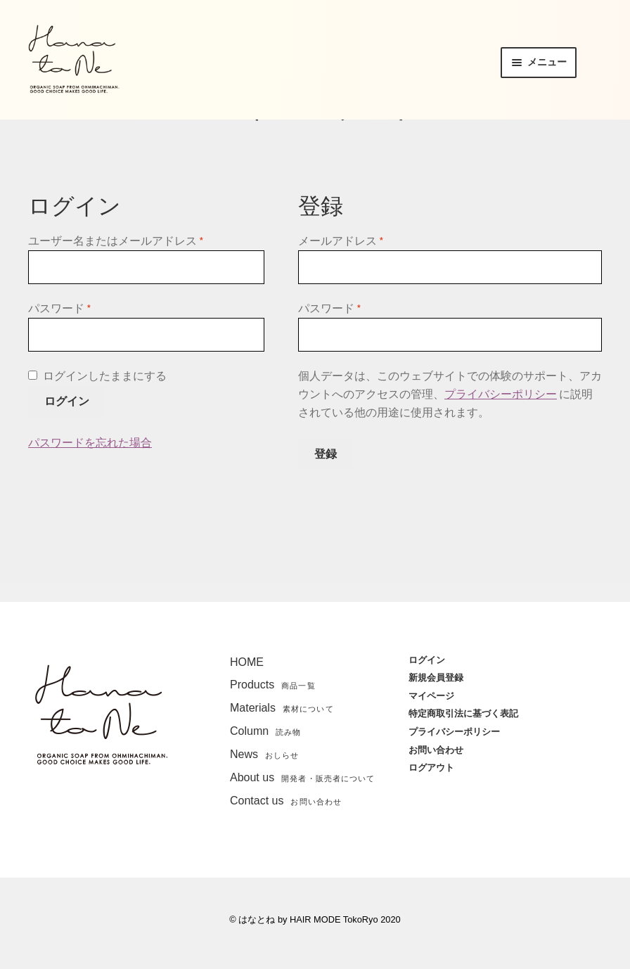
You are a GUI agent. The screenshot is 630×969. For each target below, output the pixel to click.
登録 (325, 454)
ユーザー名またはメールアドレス (116, 240)
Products (273, 685)
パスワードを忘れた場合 (90, 442)
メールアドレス (341, 240)
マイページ (431, 696)
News (265, 754)
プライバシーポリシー (500, 394)
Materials (282, 708)
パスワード (59, 308)
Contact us (286, 801)
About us (302, 777)
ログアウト (431, 767)
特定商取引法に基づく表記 (463, 713)
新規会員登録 (436, 677)
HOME (247, 662)
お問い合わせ (436, 750)
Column (266, 731)
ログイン (66, 401)
